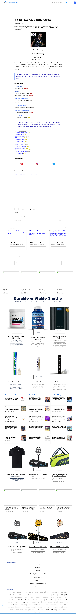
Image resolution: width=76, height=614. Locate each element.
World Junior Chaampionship (33, 599)
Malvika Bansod (53, 604)
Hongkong (28, 607)
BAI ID (28, 602)
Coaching (19, 592)
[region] (17, 327)
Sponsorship (22, 602)
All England (34, 602)
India (10, 592)
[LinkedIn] (62, 3)
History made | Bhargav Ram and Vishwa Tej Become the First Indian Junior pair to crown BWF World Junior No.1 (37, 243)
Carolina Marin (38, 612)
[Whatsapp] (52, 3)
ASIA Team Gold (40, 609)
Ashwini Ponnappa (12, 599)
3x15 (65, 604)
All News (10, 7)
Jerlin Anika (53, 609)
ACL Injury (64, 609)
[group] (38, 283)
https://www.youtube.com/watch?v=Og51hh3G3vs (26, 174)
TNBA (10, 594)
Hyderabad (40, 607)
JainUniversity (32, 609)
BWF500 (47, 609)
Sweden (16, 602)
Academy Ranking (58, 607)
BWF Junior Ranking (48, 607)
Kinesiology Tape (37, 604)
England (50, 602)
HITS (23, 607)
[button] (75, 2)
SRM (66, 594)
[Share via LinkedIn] (21, 216)
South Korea (35, 209)
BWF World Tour (22, 209)
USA (25, 599)
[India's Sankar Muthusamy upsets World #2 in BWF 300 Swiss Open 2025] (17, 235)
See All (66, 227)
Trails (66, 599)
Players (20, 7)
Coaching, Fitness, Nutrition (30, 7)
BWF (16, 209)
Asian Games (58, 597)
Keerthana (60, 604)
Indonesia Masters (19, 609)
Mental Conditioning (14, 604)
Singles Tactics (64, 592)
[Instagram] (60, 3)
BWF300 (20, 599)
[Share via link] (24, 216)
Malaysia (52, 597)
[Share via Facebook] (15, 216)
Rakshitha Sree (44, 594)
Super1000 (10, 602)
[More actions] (61, 16)
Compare (15, 594)
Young (29, 209)
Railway (55, 602)
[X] (58, 3)
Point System (45, 604)
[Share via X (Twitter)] (18, 216)
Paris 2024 (61, 594)
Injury (26, 609)
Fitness (66, 602)
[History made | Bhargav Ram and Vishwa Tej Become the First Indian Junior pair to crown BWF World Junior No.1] (38, 235)
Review (36, 592)
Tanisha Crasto (60, 599)
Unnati (11, 597)
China (42, 599)
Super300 (27, 597)
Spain (64, 597)
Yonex (48, 592)
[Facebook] (56, 3)
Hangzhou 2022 (11, 607)
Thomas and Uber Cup (50, 599)
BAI (23, 592)
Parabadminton (46, 597)
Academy (48, 7)
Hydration (34, 607)
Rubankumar (38, 597)
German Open (23, 604)
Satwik (39, 602)
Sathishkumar (21, 594)
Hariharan (55, 594)
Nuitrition (29, 604)
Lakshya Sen (29, 594)
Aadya (59, 609)
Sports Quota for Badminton (59, 7)
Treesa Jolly (36, 594)
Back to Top (2, 608)
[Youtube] (54, 3)
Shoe (50, 594)
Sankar (32, 597)
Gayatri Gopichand (18, 597)
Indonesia (11, 609)
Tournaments (41, 7)
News (15, 7)
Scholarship (42, 592)
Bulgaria (18, 607)
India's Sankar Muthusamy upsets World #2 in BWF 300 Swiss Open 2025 (16, 243)
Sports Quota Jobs (55, 592)
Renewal (44, 602)
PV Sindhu (61, 602)
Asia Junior (66, 607)
